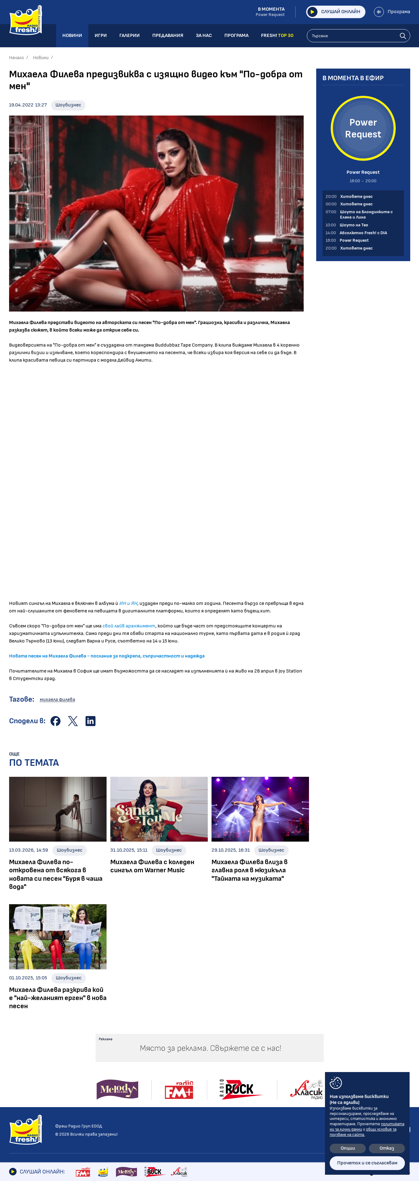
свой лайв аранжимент (128, 626)
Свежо (16, 1115)
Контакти (322, 1053)
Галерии (193, 1053)
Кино (14, 1089)
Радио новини (25, 1063)
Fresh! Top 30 (108, 1104)
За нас (246, 1085)
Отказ (387, 1148)
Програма (392, 12)
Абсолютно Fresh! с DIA (120, 1087)
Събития (193, 1080)
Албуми (190, 1063)
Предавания (111, 1053)
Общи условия (326, 1063)
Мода (15, 1107)
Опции (348, 1148)
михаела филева (57, 700)
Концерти (194, 1072)
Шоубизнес (68, 105)
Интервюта (24, 1080)
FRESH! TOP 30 (257, 1106)
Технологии (22, 1098)
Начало (16, 58)
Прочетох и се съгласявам (367, 1163)
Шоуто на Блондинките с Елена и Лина (123, 1066)
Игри (244, 1053)
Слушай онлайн (333, 12)
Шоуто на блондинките (37, 1124)
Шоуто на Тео (110, 1078)
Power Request (110, 1095)
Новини (41, 58)
